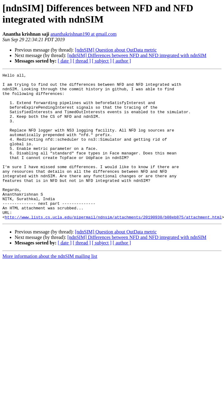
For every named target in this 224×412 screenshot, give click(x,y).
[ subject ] (102, 60)
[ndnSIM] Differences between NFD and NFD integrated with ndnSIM (136, 55)
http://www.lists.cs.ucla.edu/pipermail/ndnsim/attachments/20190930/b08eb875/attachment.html (113, 246)
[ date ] (65, 60)
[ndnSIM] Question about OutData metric (116, 49)
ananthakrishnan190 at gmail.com (83, 34)
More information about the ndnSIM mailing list (49, 285)
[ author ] (122, 60)
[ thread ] (82, 60)
